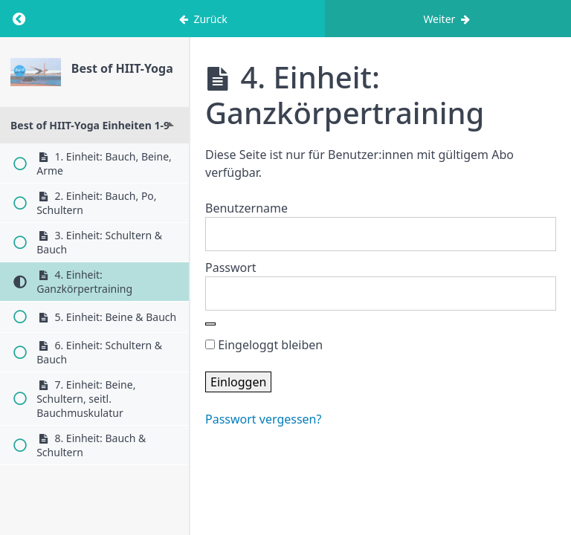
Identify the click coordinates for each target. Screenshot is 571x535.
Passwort (231, 267)
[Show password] (210, 323)
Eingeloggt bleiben (264, 345)
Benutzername (246, 208)
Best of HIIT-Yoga (122, 68)
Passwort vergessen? (263, 419)
